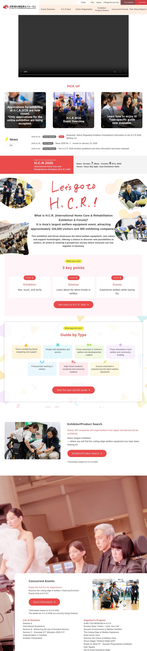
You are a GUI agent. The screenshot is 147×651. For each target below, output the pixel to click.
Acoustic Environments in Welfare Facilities (103, 629)
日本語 (83, 2)
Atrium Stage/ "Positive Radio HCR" (99, 641)
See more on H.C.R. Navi (72, 304)
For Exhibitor (129, 2)
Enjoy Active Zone (92, 635)
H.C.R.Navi (66, 9)
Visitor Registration (84, 9)
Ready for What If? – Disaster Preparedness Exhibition (108, 644)
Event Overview (48, 9)
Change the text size (111, 2)
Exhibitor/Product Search (85, 453)
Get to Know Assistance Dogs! (97, 650)
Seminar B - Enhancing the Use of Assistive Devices (46, 629)
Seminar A (27, 623)
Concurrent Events (120, 9)
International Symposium (34, 626)
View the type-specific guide (72, 390)
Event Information (43, 602)
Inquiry (98, 2)
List (10, 145)
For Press (142, 2)
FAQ (92, 2)
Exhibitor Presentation (32, 638)
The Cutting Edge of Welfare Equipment (101, 632)
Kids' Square (89, 647)
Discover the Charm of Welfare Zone (100, 638)
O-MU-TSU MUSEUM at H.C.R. (98, 623)
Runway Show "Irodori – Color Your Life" (101, 626)
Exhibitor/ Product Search (102, 9)
